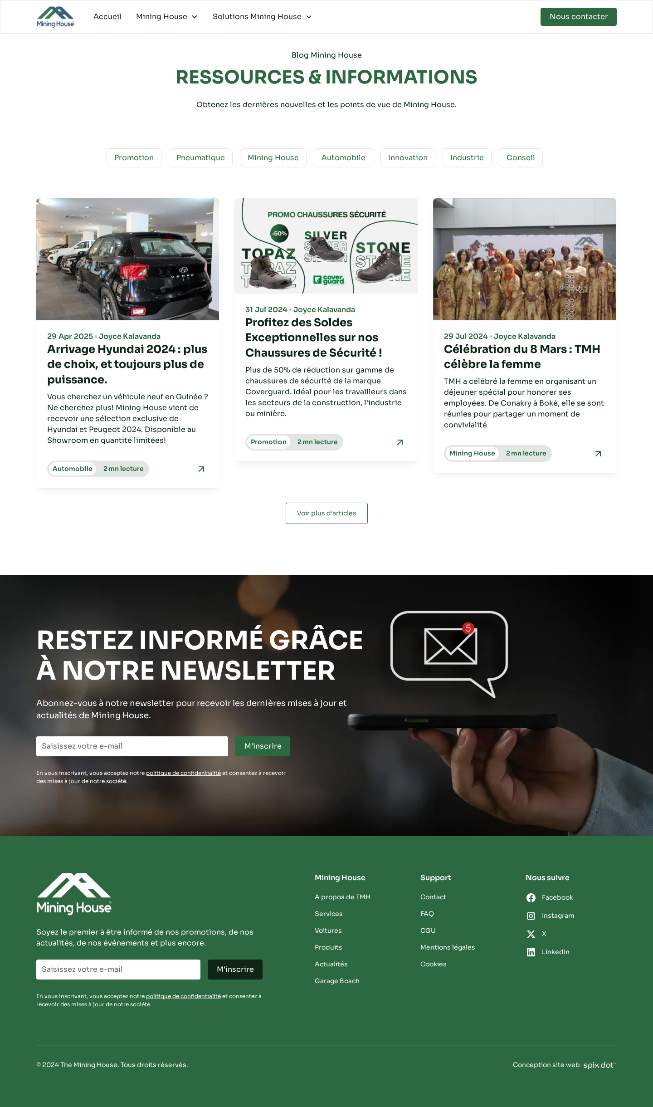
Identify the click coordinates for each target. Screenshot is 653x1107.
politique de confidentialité (183, 772)
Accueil (107, 16)
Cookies (433, 964)
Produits (328, 947)
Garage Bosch (337, 981)
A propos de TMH (342, 897)
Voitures (328, 930)
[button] (167, 16)
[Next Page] (327, 513)
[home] (55, 17)
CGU (428, 930)
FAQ (427, 914)
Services (329, 914)
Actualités (331, 964)
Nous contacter (579, 16)
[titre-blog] (128, 365)
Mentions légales (447, 947)
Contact (433, 897)
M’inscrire (263, 746)
